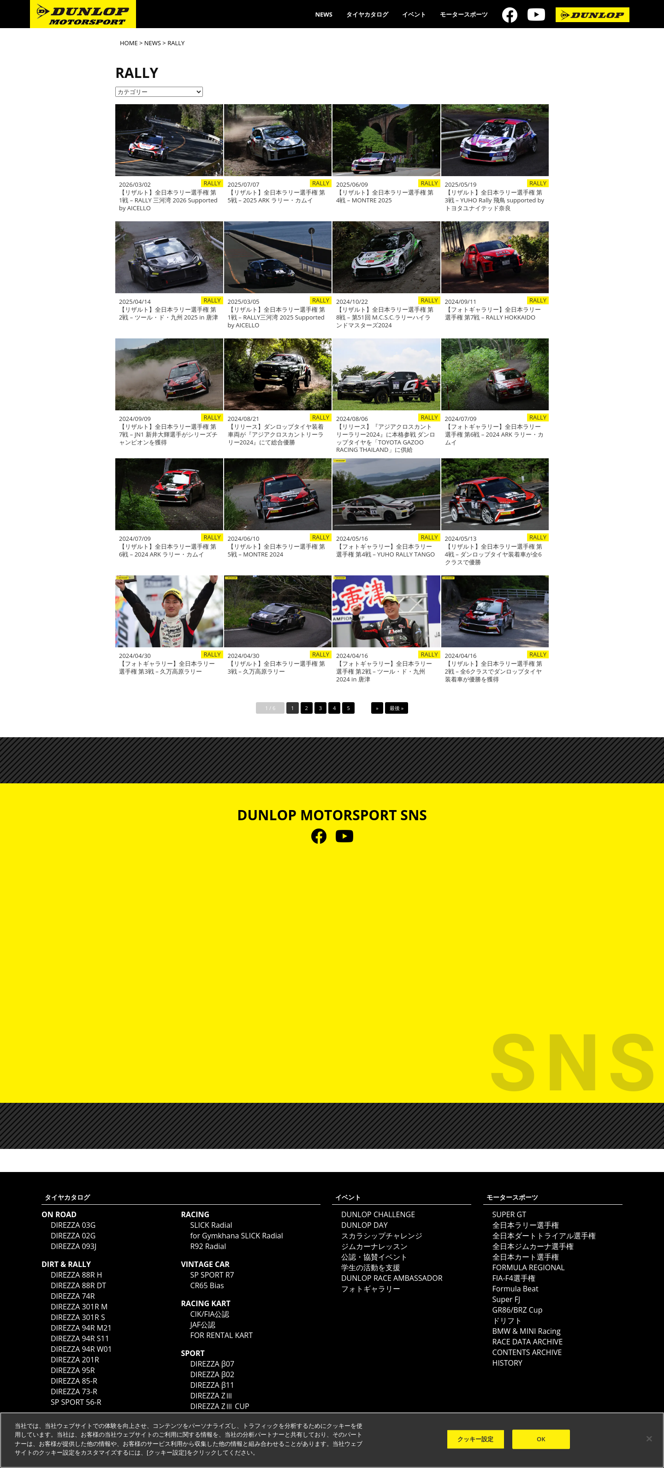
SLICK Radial (211, 1225)
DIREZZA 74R (73, 1296)
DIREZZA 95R (73, 1370)
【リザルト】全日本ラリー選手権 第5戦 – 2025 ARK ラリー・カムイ (276, 196)
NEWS (323, 14)
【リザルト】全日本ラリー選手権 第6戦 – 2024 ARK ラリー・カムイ (167, 550)
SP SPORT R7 (212, 1275)
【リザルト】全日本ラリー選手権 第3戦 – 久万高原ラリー (276, 667)
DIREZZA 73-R (74, 1391)
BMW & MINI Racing (526, 1331)
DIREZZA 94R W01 (81, 1349)
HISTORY (507, 1363)
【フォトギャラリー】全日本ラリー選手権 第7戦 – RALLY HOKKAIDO (493, 313)
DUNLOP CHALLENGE (378, 1214)
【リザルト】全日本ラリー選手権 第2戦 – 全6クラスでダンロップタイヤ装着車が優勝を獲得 (493, 671)
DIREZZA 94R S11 (80, 1338)
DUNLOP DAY (364, 1225)
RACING (195, 1214)
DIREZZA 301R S (78, 1317)
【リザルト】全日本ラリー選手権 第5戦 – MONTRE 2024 (276, 550)
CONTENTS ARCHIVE (527, 1352)
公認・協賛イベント (374, 1257)
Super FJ (506, 1299)
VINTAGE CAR (205, 1264)
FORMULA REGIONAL (528, 1267)
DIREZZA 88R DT (78, 1285)
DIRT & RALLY (66, 1264)
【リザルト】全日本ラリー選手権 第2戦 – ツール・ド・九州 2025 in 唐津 (168, 313)
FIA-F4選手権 (513, 1278)
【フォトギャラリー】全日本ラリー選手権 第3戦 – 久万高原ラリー (167, 667)
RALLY (211, 183)
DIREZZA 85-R (74, 1381)
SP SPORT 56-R (76, 1402)
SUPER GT (509, 1214)
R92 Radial (208, 1246)
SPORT (192, 1353)
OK (541, 1439)
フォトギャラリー (370, 1289)
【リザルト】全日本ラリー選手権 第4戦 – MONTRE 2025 (384, 196)
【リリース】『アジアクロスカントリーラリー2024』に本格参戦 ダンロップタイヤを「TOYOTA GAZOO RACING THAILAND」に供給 (385, 438)
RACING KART (205, 1303)
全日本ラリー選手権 (525, 1225)
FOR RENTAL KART (221, 1335)
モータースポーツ (464, 14)
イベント (414, 14)
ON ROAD (59, 1214)
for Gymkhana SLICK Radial (236, 1236)
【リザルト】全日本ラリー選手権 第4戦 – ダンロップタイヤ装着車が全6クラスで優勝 (493, 554)
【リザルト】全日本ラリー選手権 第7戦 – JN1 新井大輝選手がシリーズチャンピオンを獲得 (168, 434)
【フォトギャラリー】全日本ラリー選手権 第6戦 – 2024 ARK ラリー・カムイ (494, 434)
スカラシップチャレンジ (381, 1236)
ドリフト (507, 1320)
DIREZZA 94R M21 (81, 1328)
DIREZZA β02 (212, 1374)
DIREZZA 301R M (79, 1307)
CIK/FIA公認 (209, 1314)
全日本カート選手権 (525, 1257)
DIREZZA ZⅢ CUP (219, 1406)
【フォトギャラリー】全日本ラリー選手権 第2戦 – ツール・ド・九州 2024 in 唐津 (384, 671)
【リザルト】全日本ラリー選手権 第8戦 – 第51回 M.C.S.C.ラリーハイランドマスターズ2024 (384, 317)
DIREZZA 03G (73, 1225)
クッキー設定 (475, 1439)
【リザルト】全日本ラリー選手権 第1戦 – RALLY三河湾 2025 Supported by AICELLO (276, 317)
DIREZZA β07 (212, 1364)
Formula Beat (515, 1289)
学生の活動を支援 (370, 1267)
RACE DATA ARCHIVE (527, 1342)
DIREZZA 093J (73, 1246)
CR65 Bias (207, 1285)
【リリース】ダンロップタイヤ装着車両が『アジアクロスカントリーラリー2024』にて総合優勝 (276, 434)
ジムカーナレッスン (374, 1246)
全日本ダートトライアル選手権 (544, 1236)
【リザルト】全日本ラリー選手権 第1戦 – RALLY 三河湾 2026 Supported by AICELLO (168, 200)
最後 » (396, 707)
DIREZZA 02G (73, 1236)
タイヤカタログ (367, 14)
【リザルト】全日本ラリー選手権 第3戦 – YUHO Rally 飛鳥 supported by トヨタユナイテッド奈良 (495, 200)
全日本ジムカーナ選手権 (533, 1246)
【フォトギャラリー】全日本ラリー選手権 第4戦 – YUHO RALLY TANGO (385, 550)
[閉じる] (649, 1439)
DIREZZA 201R (75, 1360)
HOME (129, 43)
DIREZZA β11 (212, 1385)
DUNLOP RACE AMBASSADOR (392, 1278)
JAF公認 (202, 1325)
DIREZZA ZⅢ (211, 1396)
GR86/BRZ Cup (517, 1310)
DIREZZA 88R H (76, 1275)
